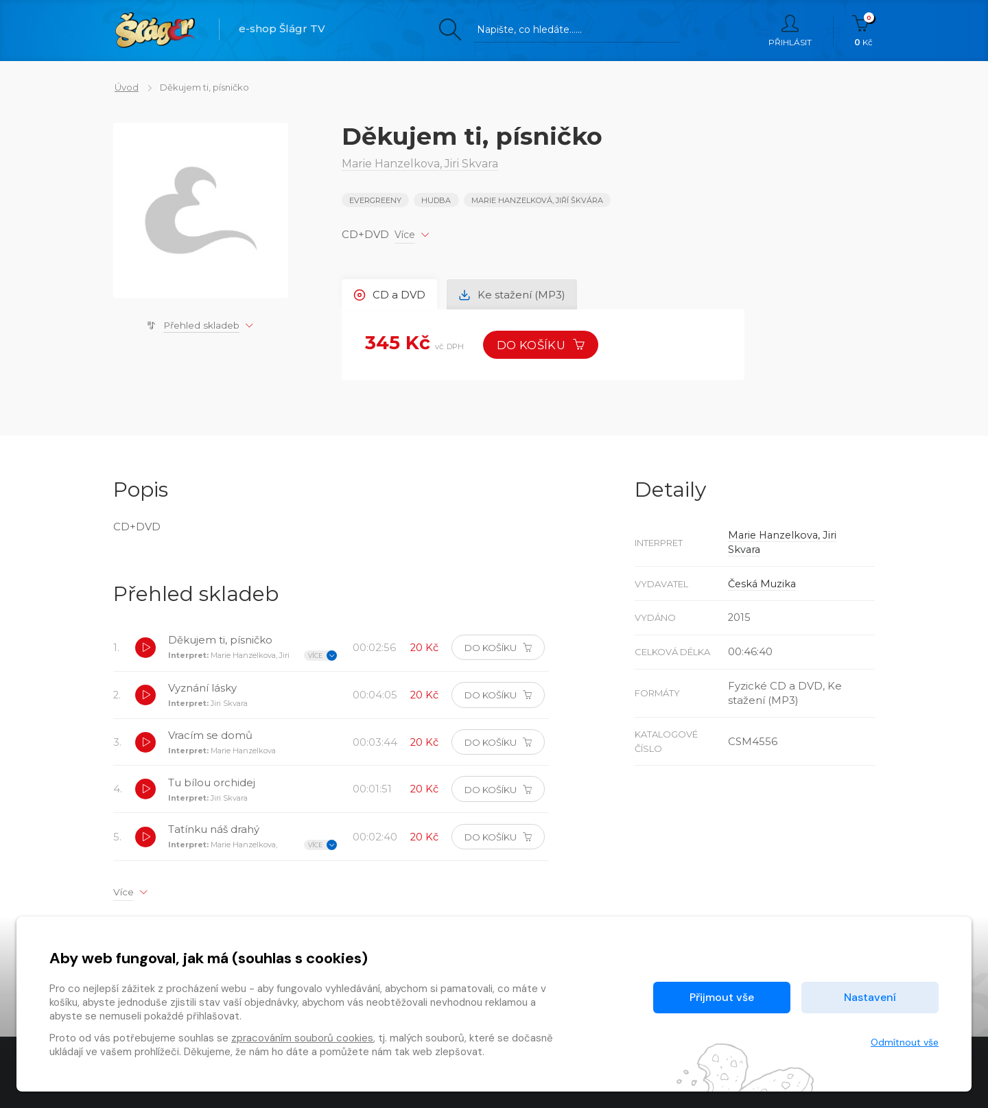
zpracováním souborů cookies (302, 1038)
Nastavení (870, 997)
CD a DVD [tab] (390, 293)
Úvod (125, 87)
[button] (145, 648)
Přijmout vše (722, 997)
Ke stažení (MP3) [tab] (513, 293)
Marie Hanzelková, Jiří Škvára (537, 200)
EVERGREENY (375, 200)
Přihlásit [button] (790, 31)
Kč (863, 31)
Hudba (436, 200)
